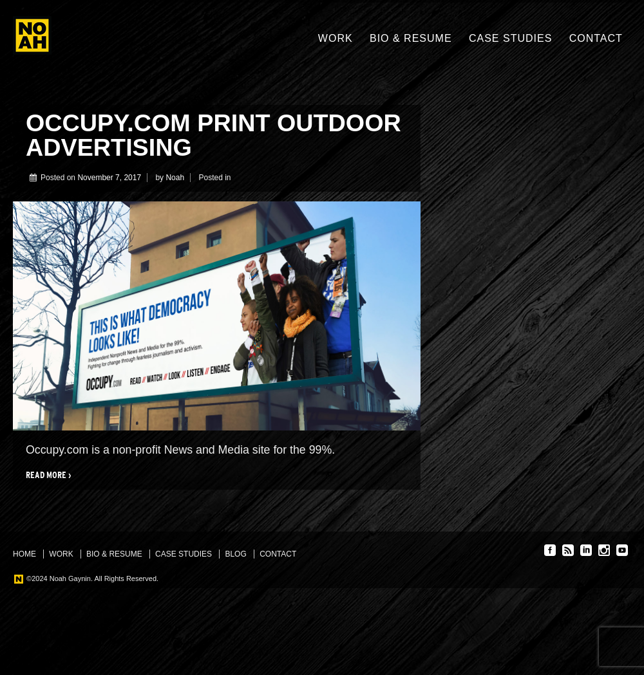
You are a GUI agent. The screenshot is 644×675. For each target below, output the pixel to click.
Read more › (48, 475)
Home (24, 554)
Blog (235, 554)
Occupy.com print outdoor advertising (213, 135)
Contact (596, 38)
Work (335, 38)
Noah (175, 177)
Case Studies (510, 38)
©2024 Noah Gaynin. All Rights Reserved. (91, 578)
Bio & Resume (411, 38)
